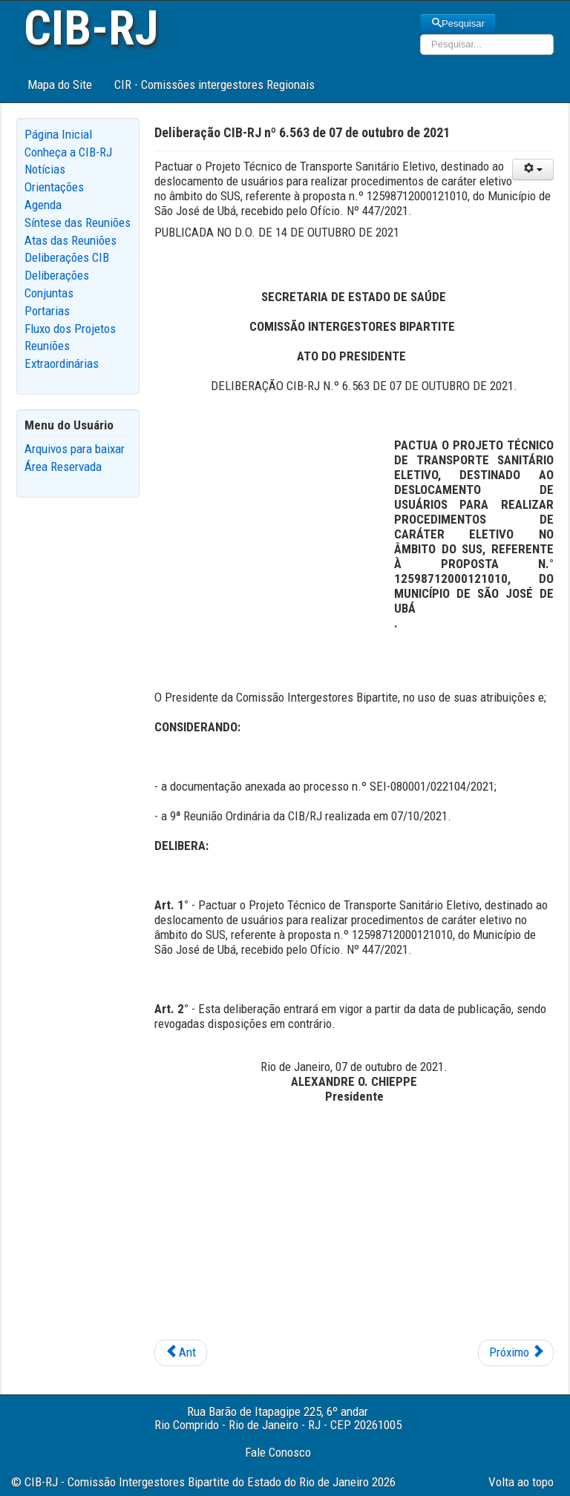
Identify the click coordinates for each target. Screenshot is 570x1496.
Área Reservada (63, 466)
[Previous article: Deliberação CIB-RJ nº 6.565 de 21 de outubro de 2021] (180, 1353)
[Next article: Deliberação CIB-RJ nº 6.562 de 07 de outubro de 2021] (516, 1353)
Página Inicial (58, 134)
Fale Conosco (278, 1452)
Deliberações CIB (66, 257)
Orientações (54, 186)
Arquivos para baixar (74, 448)
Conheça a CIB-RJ (68, 152)
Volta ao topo (521, 1481)
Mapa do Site (59, 84)
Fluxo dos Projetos (70, 328)
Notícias (44, 169)
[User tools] (533, 169)
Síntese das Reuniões (77, 222)
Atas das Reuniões (70, 240)
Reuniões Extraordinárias (61, 354)
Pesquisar (458, 23)
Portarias (47, 310)
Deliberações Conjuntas (56, 284)
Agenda (43, 204)
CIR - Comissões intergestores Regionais (214, 84)
